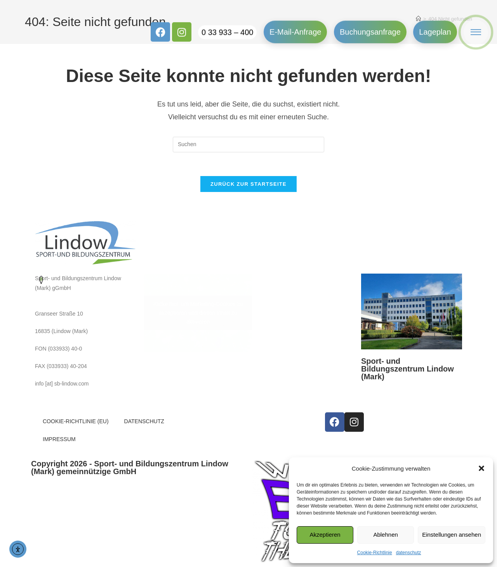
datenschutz (408, 552)
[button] (481, 468)
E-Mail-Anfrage (295, 26)
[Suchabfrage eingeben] (248, 144)
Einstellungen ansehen (451, 534)
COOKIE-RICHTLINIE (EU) (76, 421)
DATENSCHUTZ (144, 421)
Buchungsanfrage (370, 26)
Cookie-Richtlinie (374, 552)
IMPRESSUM (59, 439)
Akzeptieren (324, 534)
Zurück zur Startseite (248, 184)
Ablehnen (385, 534)
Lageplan (435, 26)
